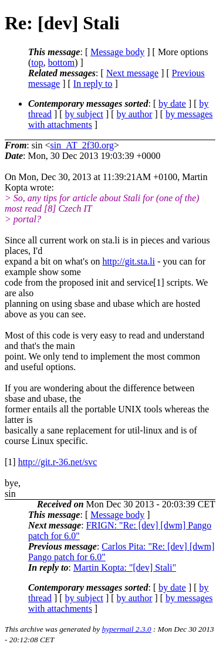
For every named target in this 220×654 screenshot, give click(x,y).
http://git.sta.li (128, 261)
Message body (117, 52)
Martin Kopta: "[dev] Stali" (124, 567)
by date (172, 104)
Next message (132, 73)
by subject (84, 114)
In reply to (93, 84)
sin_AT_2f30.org (82, 145)
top (37, 62)
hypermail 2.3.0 (126, 629)
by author (135, 114)
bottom (61, 62)
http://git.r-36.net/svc (57, 462)
